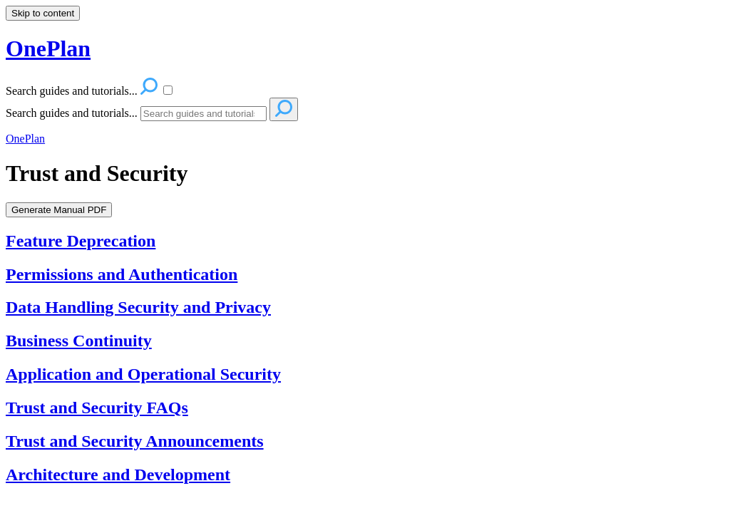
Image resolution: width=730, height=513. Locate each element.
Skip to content (42, 13)
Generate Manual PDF (58, 209)
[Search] (203, 113)
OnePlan (25, 139)
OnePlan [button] (48, 48)
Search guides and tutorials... (72, 113)
